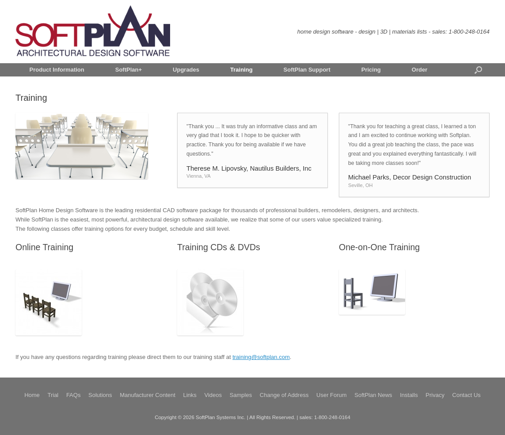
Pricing (371, 69)
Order (419, 69)
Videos (213, 395)
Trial (52, 395)
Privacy (434, 395)
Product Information (57, 69)
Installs (409, 395)
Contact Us (466, 395)
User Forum (331, 395)
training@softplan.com (261, 357)
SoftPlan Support (307, 69)
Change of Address (284, 395)
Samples (241, 395)
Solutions (100, 395)
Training (241, 69)
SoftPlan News (373, 395)
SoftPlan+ (128, 69)
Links (190, 395)
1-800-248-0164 (469, 31)
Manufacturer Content (147, 395)
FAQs (73, 395)
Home (32, 395)
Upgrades (186, 69)
